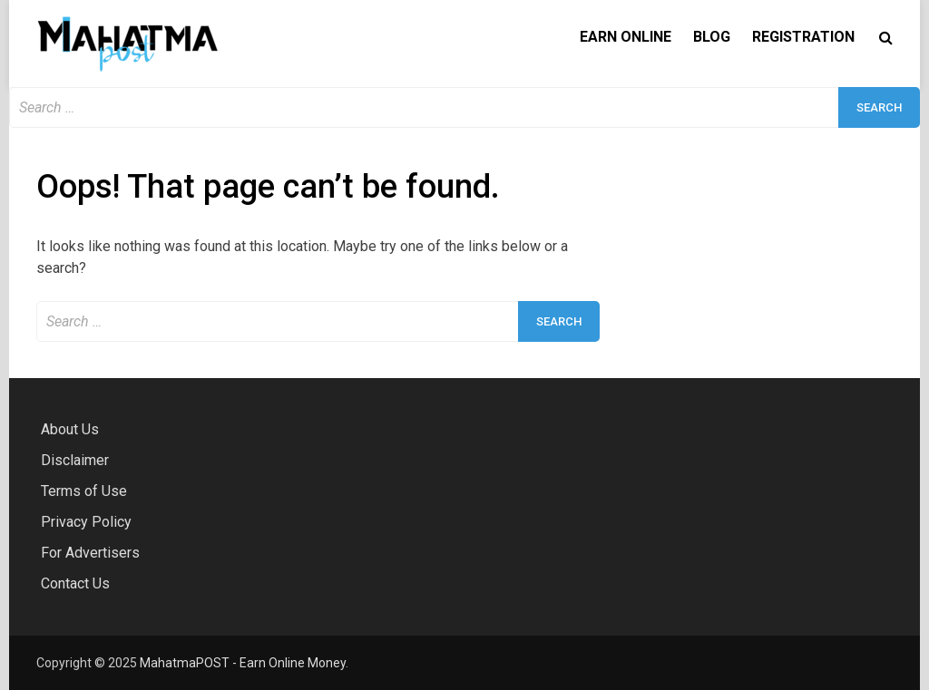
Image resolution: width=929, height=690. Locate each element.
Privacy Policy (86, 521)
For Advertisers (90, 552)
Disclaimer (75, 460)
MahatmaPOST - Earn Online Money (243, 663)
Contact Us (75, 583)
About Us (70, 429)
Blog (711, 36)
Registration (803, 36)
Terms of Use (84, 491)
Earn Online (625, 36)
